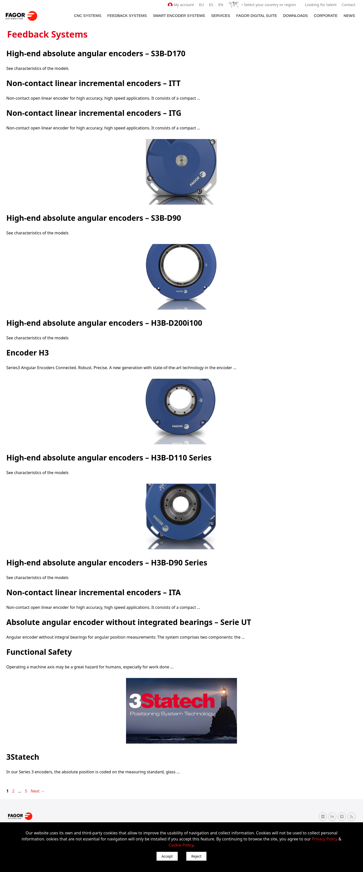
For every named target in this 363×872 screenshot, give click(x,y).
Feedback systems (127, 15)
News (349, 15)
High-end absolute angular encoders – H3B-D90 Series (106, 562)
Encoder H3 (27, 352)
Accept (167, 856)
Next (38, 791)
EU (202, 4)
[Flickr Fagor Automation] (323, 816)
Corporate (326, 15)
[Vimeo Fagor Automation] (342, 816)
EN (221, 4)
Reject (196, 856)
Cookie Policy (181, 845)
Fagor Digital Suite (256, 15)
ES (211, 4)
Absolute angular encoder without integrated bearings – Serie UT (128, 622)
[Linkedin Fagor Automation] (332, 816)
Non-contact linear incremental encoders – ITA (93, 592)
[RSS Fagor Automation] (351, 816)
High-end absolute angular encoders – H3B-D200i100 (104, 323)
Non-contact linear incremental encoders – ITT (93, 83)
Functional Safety (39, 652)
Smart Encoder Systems (179, 15)
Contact (348, 4)
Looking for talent (321, 4)
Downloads (295, 15)
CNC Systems (87, 15)
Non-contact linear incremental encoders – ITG (94, 113)
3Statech (22, 757)
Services (220, 15)
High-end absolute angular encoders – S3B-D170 (95, 53)
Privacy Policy (324, 839)
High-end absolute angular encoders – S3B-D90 (93, 218)
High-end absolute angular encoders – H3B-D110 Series (108, 457)
